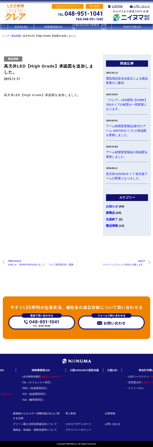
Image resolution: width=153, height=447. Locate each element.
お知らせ (112, 206)
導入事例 (70, 413)
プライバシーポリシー (78, 429)
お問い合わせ (141, 6)
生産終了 (112, 219)
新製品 (110, 212)
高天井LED (21, 26)
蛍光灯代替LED (132, 26)
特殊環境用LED (53, 26)
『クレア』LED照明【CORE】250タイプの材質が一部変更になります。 (126, 104)
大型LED (104, 27)
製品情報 (16, 35)
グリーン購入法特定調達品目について (35, 423)
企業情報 (117, 6)
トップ (2, 27)
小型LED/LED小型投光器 (86, 27)
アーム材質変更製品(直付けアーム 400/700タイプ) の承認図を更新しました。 (126, 130)
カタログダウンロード (78, 423)
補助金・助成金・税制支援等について (35, 429)
